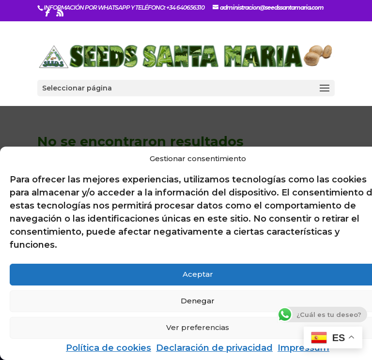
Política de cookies (108, 348)
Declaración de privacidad (214, 348)
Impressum (303, 348)
